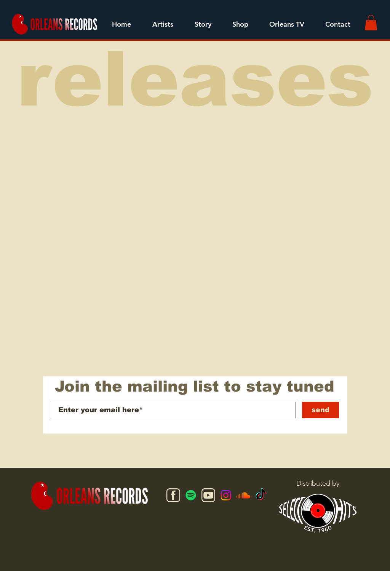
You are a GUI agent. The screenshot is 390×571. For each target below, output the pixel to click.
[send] (320, 410)
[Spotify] (191, 495)
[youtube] (208, 495)
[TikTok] (261, 495)
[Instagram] (226, 495)
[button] (163, 24)
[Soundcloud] (243, 495)
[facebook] (173, 495)
